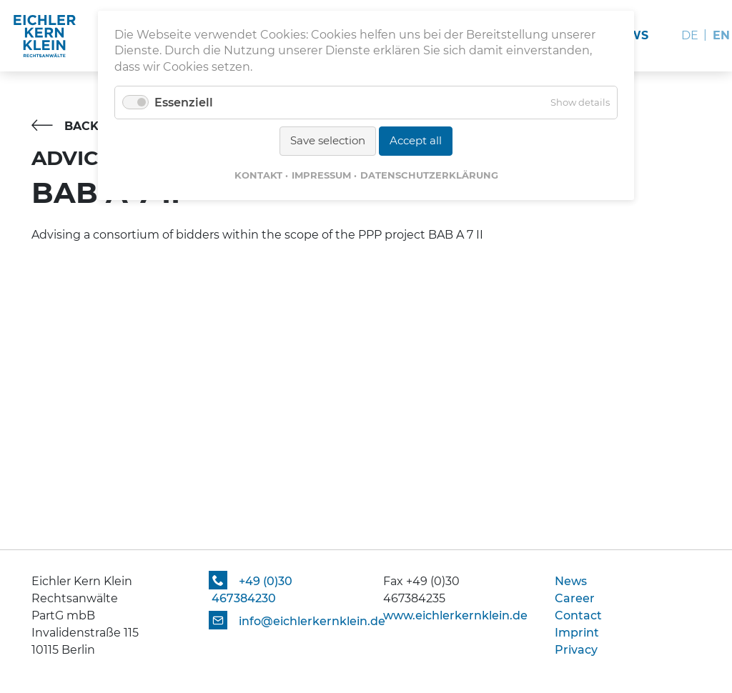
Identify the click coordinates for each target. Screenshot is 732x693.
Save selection (327, 140)
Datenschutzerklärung (429, 175)
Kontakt (258, 175)
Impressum (321, 175)
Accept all (416, 140)
